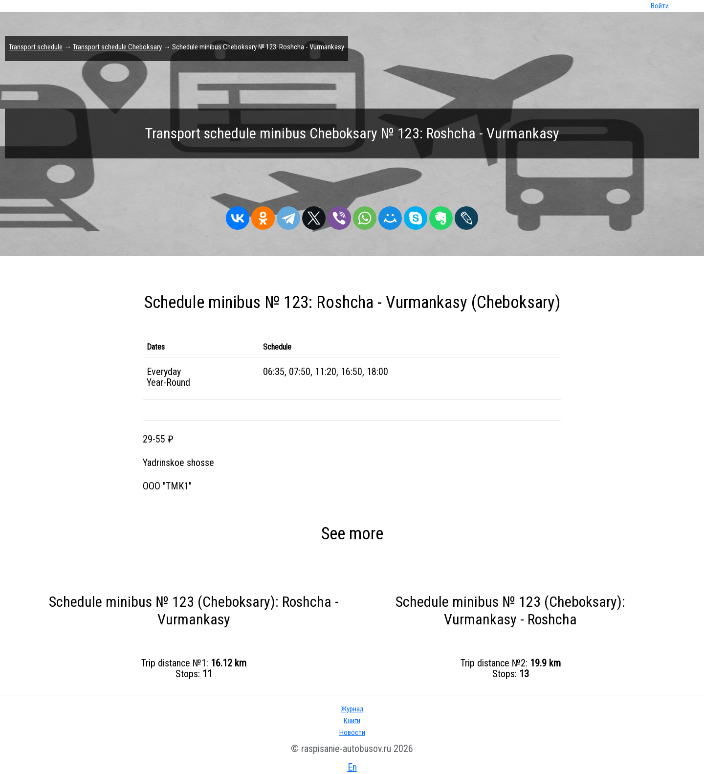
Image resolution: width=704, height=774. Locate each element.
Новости (352, 732)
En (352, 767)
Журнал (352, 709)
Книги (352, 720)
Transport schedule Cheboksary (117, 47)
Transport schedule (36, 47)
